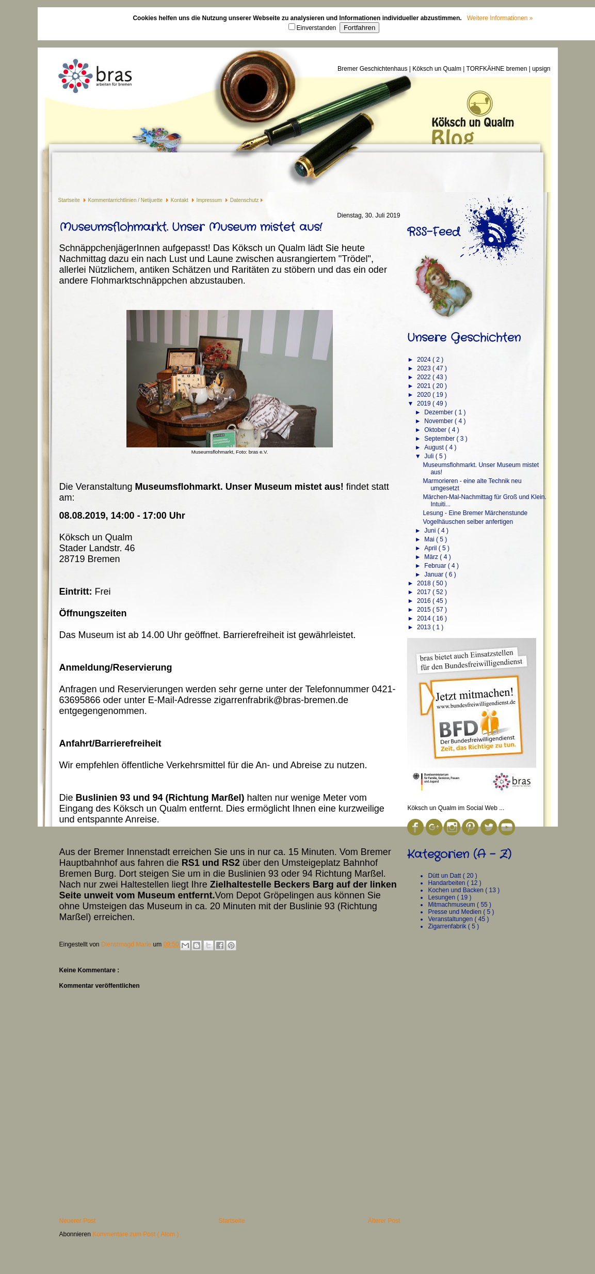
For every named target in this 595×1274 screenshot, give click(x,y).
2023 (424, 368)
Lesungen (442, 897)
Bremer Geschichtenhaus (373, 68)
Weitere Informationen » (500, 18)
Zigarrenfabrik (448, 926)
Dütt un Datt (445, 875)
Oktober (436, 429)
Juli (429, 456)
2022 (424, 377)
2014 (424, 618)
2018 (424, 583)
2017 (424, 592)
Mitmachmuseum (452, 904)
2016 (424, 600)
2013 (424, 627)
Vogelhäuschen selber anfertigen (468, 521)
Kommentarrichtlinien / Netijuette (126, 200)
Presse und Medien (455, 911)
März (432, 557)
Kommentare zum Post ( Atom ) (135, 1234)
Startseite (70, 200)
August (434, 447)
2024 (424, 359)
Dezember (439, 412)
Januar (434, 574)
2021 (424, 386)
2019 (424, 403)
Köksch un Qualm (437, 68)
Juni (430, 530)
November (439, 421)
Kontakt (180, 200)
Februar (435, 565)
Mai (430, 539)
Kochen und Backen (456, 890)
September (440, 438)
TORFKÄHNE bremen (498, 68)
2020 (424, 394)
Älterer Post (384, 1220)
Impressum (210, 200)
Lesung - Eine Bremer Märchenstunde (475, 513)
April (431, 548)
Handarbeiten (447, 883)
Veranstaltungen (451, 919)
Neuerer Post (77, 1220)
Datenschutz (244, 200)
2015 (424, 609)
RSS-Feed (433, 232)
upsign (541, 68)
